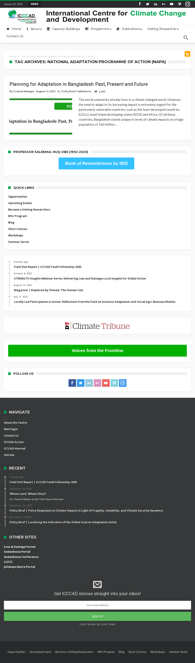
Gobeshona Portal (17, 545)
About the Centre (15, 416)
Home (12, 56)
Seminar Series (18, 235)
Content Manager (23, 91)
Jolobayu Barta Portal (19, 560)
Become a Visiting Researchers (29, 203)
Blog (11, 216)
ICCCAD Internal (14, 442)
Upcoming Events (20, 196)
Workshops (15, 229)
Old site (9, 448)
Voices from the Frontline (97, 344)
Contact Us (11, 429)
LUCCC (8, 555)
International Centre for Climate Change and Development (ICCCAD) (65, 659)
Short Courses (17, 222)
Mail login (11, 422)
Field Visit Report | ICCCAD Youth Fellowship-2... (73, 4)
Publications (83, 91)
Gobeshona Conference (21, 550)
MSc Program (17, 209)
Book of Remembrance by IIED (96, 156)
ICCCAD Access (14, 435)
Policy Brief (68, 91)
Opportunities (17, 190)
